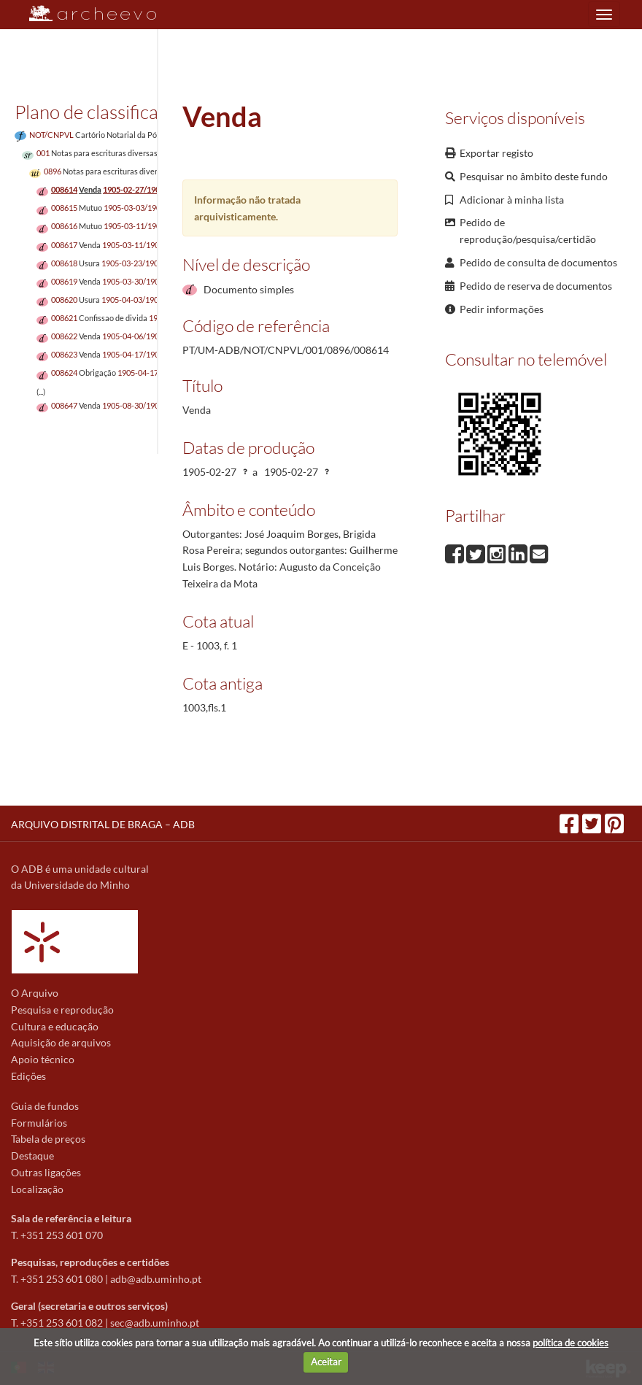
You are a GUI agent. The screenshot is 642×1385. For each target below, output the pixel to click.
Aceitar (326, 1361)
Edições (28, 1076)
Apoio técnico (42, 1059)
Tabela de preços (48, 1139)
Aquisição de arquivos (61, 1042)
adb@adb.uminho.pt (155, 1279)
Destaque (32, 1155)
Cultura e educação (54, 1026)
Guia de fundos (45, 1106)
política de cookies (570, 1343)
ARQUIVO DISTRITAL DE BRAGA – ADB (103, 824)
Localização (37, 1189)
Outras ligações (46, 1172)
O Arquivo (34, 993)
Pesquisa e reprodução (62, 1009)
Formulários (39, 1122)
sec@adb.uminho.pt (154, 1322)
